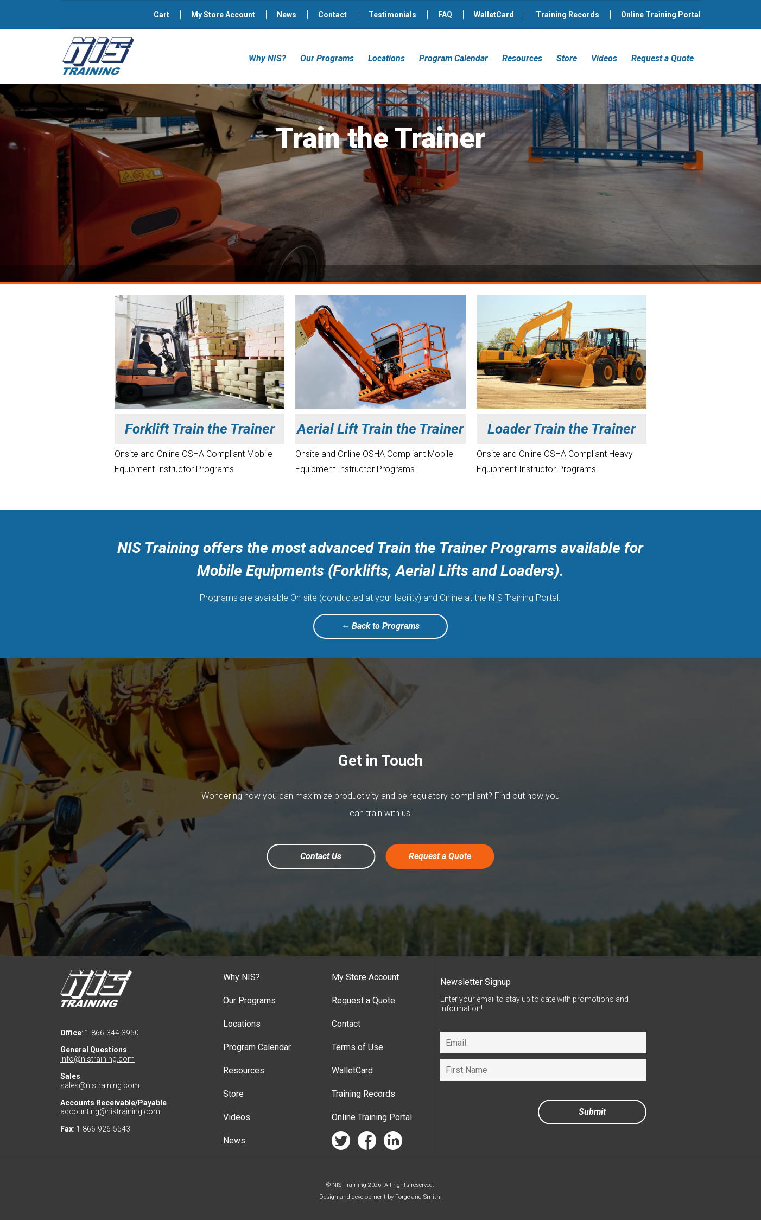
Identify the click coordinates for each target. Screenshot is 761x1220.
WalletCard (494, 14)
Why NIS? (267, 58)
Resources (522, 58)
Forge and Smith (417, 1196)
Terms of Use (357, 1047)
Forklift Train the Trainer (200, 429)
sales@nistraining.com (99, 1085)
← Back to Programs (380, 626)
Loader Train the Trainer (561, 429)
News (286, 14)
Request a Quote (662, 58)
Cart (161, 14)
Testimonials (392, 14)
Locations (386, 58)
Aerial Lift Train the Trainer (380, 429)
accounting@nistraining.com (110, 1111)
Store (566, 58)
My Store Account (223, 14)
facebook (367, 1143)
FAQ (445, 14)
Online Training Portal (661, 14)
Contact (332, 14)
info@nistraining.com (97, 1058)
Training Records (567, 14)
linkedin (393, 1143)
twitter (341, 1143)
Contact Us (320, 856)
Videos (604, 58)
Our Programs (327, 58)
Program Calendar (453, 58)
